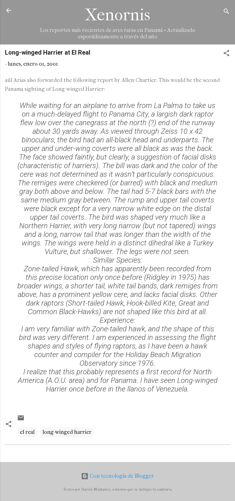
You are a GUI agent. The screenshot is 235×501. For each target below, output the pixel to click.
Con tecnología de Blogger (117, 476)
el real (27, 432)
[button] (226, 54)
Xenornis (117, 15)
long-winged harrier (67, 432)
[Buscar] (226, 12)
